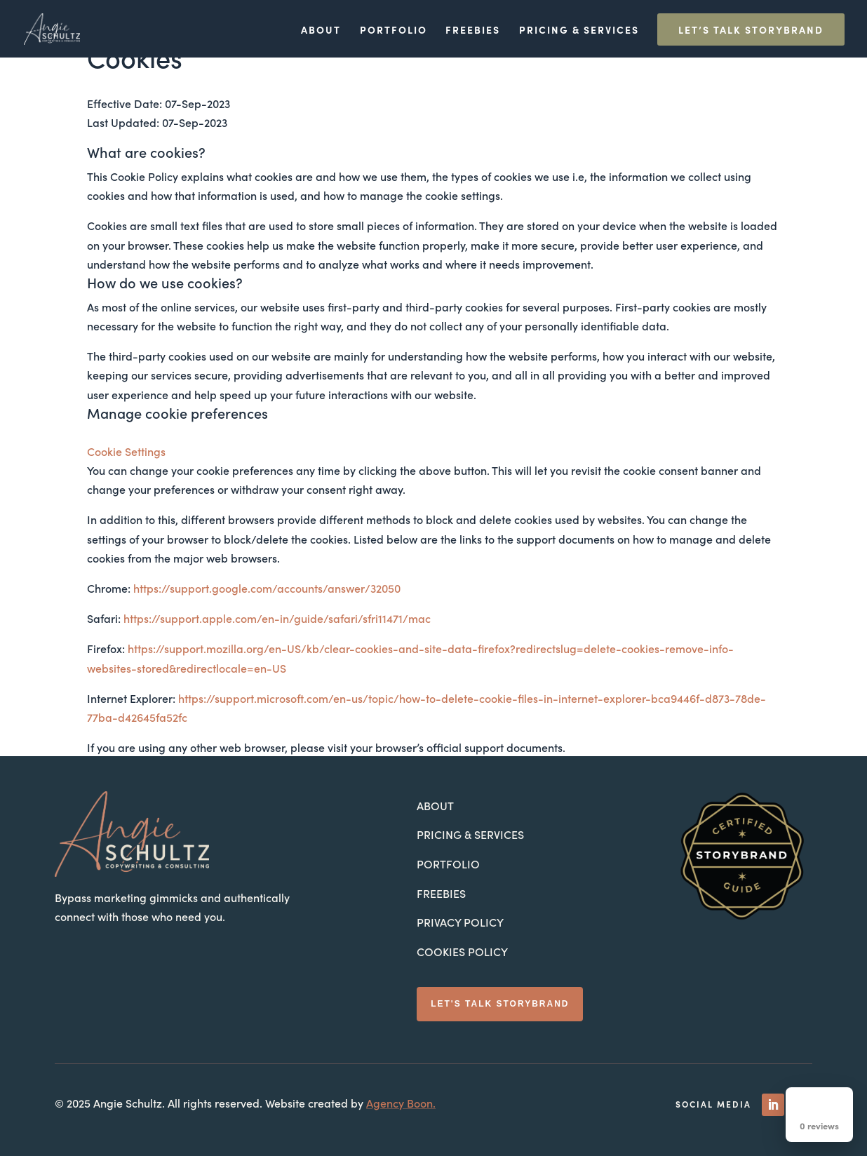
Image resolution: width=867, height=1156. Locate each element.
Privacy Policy (460, 921)
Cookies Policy (462, 951)
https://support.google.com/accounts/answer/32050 (267, 588)
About (321, 30)
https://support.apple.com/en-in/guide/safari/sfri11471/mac (277, 618)
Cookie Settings (126, 451)
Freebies (472, 30)
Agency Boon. (401, 1102)
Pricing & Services (579, 30)
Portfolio (393, 30)
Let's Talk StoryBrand (500, 1004)
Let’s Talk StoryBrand (751, 29)
